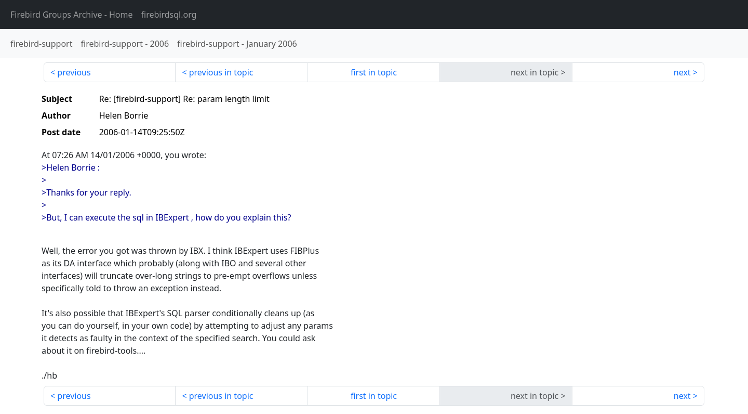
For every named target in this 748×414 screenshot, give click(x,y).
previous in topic (221, 72)
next (682, 72)
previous (73, 72)
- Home (71, 14)
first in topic (374, 72)
